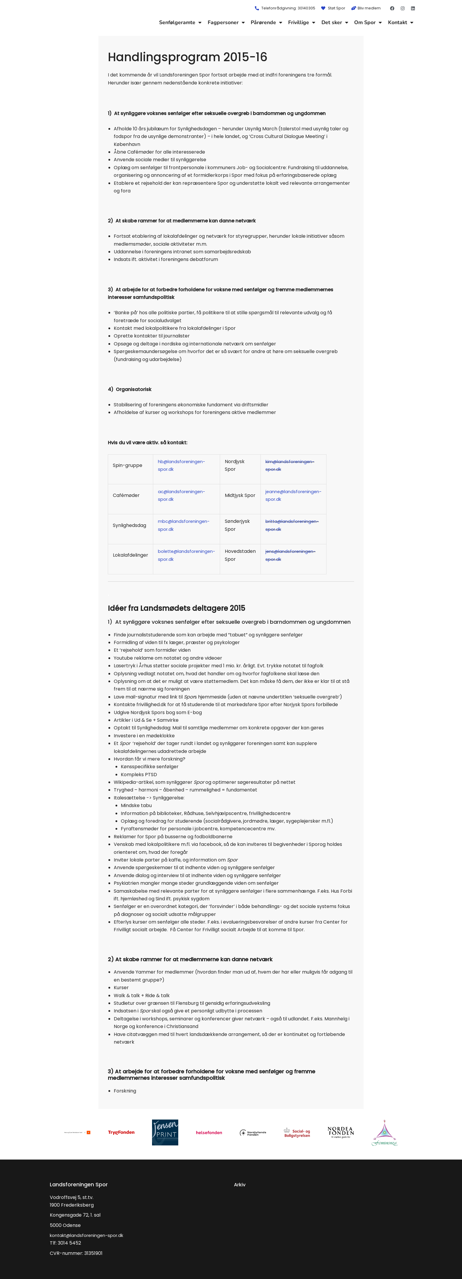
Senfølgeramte (180, 22)
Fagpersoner (226, 22)
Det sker (334, 22)
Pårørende (266, 22)
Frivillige (301, 22)
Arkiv (240, 1184)
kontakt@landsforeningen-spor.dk (90, 1235)
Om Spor (368, 22)
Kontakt (400, 22)
